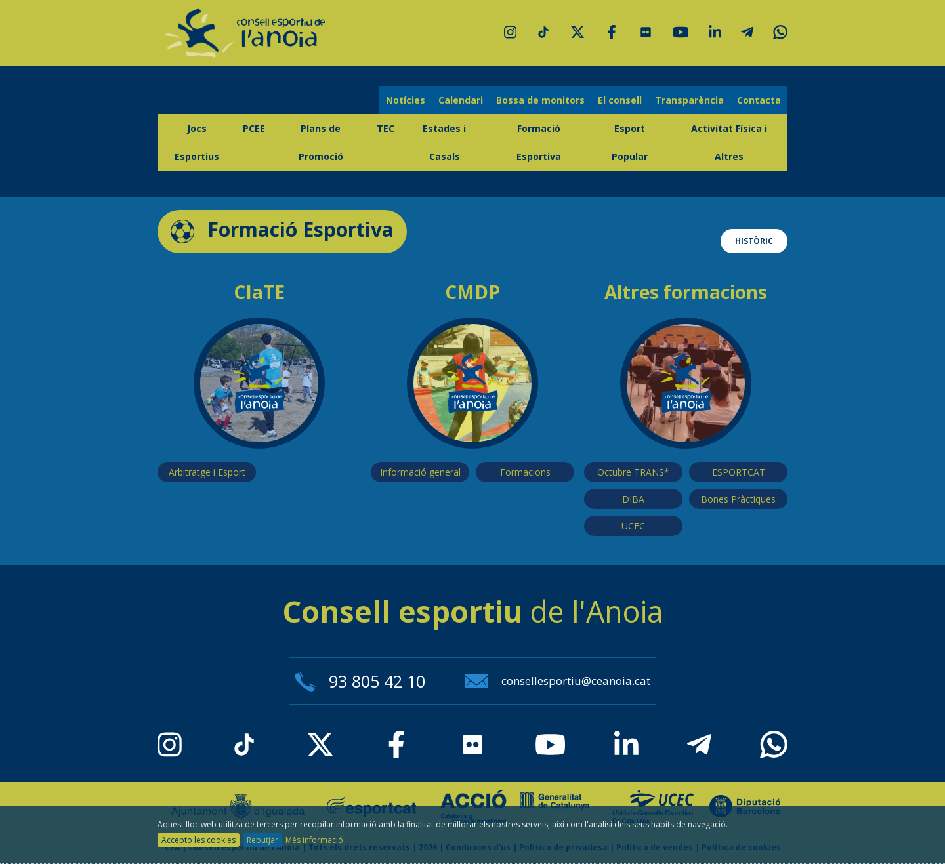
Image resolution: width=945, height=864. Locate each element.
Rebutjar (262, 840)
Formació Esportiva (538, 142)
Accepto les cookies (198, 840)
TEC (385, 128)
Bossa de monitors (540, 100)
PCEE (254, 128)
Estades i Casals (444, 142)
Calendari (460, 100)
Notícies (405, 100)
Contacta (759, 100)
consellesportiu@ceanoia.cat (557, 680)
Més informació (314, 840)
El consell (620, 100)
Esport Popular (630, 142)
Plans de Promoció (321, 142)
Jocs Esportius (197, 142)
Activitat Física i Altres (729, 142)
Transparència (689, 100)
